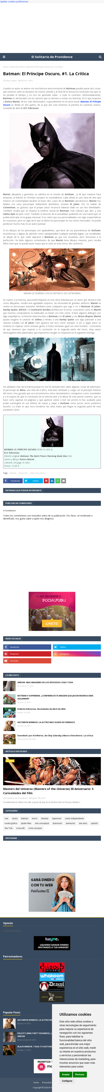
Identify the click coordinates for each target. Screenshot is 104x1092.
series (14, 818)
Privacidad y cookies (51, 1082)
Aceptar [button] (66, 1074)
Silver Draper (11, 80)
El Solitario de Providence (52, 57)
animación (70, 823)
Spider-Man (26, 823)
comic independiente (74, 818)
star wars (83, 823)
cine (6, 818)
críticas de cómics (17, 67)
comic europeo (35, 828)
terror (34, 818)
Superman (56, 818)
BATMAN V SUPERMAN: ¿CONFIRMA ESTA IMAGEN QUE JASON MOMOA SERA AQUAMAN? (55, 697)
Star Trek (8, 828)
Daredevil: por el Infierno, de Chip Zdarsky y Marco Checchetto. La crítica (55, 735)
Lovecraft (20, 828)
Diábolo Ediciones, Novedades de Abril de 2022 (41, 709)
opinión (94, 823)
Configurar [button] (67, 1081)
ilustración (57, 823)
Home (36, 1082)
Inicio (5, 67)
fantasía (44, 818)
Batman (13, 473)
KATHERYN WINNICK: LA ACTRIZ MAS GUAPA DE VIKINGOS (46, 722)
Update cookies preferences (14, 1)
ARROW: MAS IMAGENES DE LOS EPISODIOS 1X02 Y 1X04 (45, 682)
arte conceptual (42, 823)
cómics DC (23, 473)
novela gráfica (11, 823)
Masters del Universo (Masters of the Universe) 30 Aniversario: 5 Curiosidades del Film (48, 791)
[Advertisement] (52, 28)
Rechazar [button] (80, 1074)
